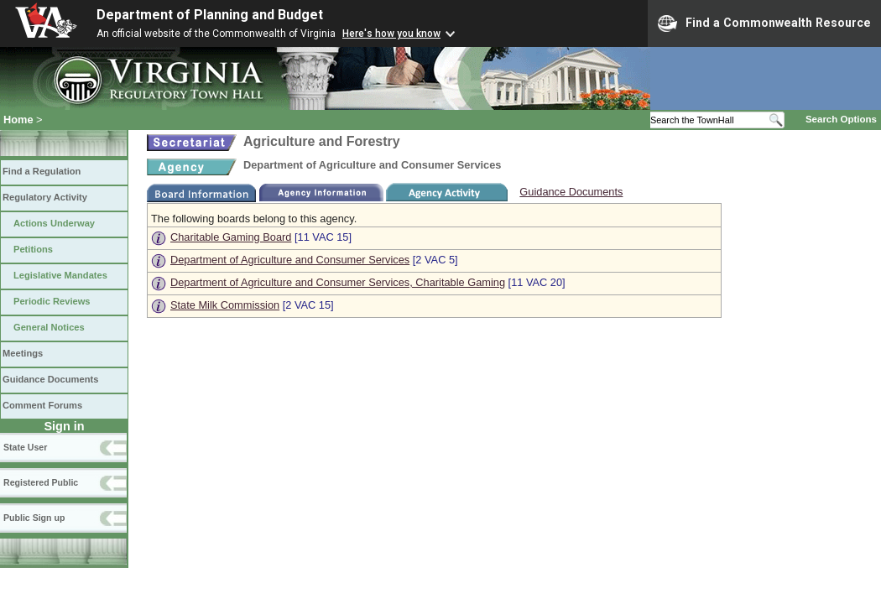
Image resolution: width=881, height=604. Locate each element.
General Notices (49, 327)
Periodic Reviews (52, 301)
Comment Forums (42, 405)
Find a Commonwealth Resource (764, 23)
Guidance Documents (50, 379)
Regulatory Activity (45, 197)
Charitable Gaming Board (230, 237)
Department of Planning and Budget (209, 15)
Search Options (841, 119)
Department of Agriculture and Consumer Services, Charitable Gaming (337, 282)
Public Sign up (34, 518)
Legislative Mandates (60, 275)
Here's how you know (391, 33)
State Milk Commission (224, 305)
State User (25, 447)
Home (18, 119)
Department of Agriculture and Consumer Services (289, 259)
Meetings (23, 353)
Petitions (33, 249)
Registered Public (40, 482)
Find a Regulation (42, 171)
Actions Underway (54, 223)
